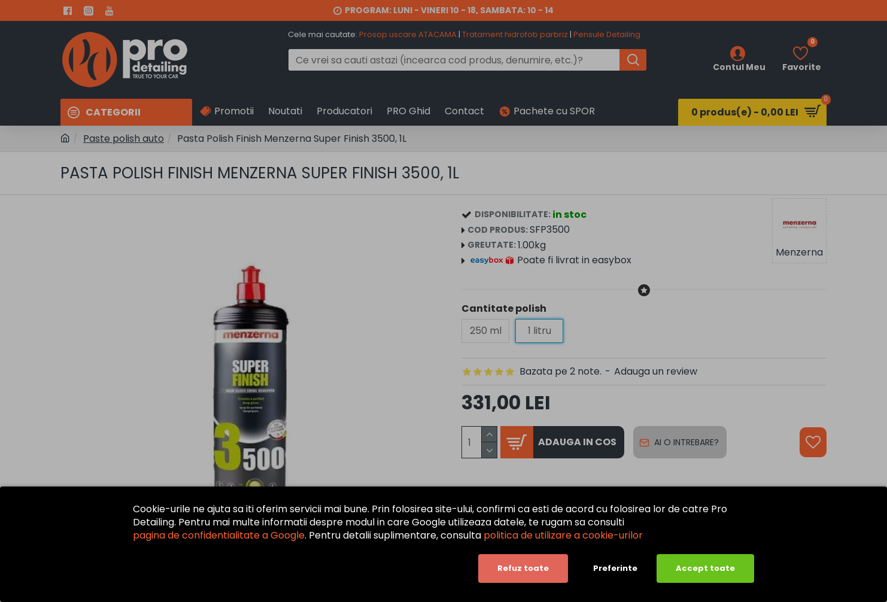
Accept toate (705, 568)
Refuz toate (523, 568)
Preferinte (615, 568)
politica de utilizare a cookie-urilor (563, 535)
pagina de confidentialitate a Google (219, 535)
